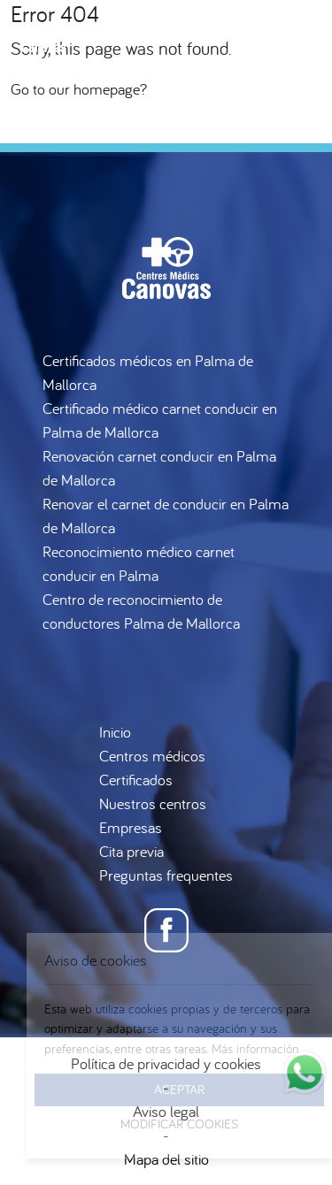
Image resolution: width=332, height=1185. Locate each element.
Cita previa (131, 851)
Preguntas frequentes (166, 875)
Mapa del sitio (166, 1159)
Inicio (115, 732)
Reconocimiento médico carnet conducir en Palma (138, 563)
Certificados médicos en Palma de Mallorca (147, 372)
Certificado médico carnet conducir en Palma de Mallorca (159, 420)
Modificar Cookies (179, 1123)
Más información (255, 1048)
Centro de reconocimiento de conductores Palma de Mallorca (141, 611)
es (278, 124)
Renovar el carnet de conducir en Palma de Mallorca (165, 515)
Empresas (130, 827)
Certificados (136, 779)
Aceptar (179, 1089)
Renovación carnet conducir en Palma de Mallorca (159, 468)
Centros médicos (152, 755)
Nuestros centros (152, 803)
